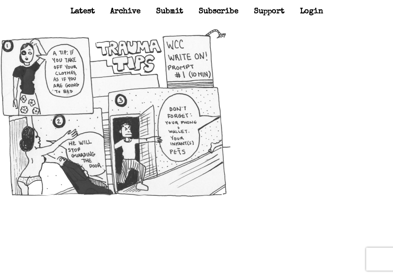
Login (311, 12)
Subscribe (218, 12)
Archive (125, 12)
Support (269, 12)
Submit (169, 12)
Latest (82, 12)
